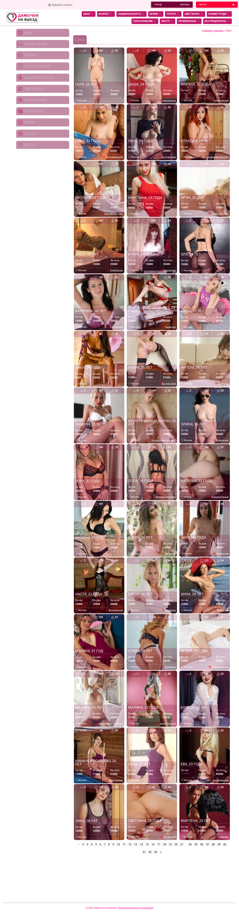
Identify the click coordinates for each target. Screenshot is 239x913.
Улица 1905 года (220, 213)
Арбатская (170, 553)
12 (129, 844)
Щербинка (170, 610)
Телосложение (145, 21)
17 (158, 844)
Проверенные (189, 21)
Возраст (106, 14)
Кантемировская (114, 157)
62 (150, 852)
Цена (88, 14)
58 (213, 844)
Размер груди (219, 14)
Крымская (170, 327)
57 (207, 844)
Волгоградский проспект (215, 157)
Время (156, 14)
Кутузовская (116, 327)
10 (118, 844)
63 (155, 852)
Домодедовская (220, 497)
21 (181, 844)
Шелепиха (223, 383)
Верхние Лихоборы (166, 497)
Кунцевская (169, 270)
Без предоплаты (217, 21)
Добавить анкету (60, 5)
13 (135, 844)
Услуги (173, 14)
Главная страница (212, 30)
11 (124, 844)
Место (167, 21)
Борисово (223, 837)
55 (195, 844)
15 (147, 844)
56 (201, 844)
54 (190, 844)
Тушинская (223, 610)
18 (164, 844)
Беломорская (116, 610)
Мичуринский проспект (163, 440)
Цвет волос (194, 14)
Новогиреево (116, 780)
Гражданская (169, 100)
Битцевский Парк (114, 213)
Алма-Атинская (168, 723)
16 (153, 844)
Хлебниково (116, 270)
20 (176, 844)
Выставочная (169, 157)
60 (224, 844)
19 (170, 844)
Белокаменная (221, 780)
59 (219, 844)
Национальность (131, 14)
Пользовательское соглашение (135, 907)
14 (141, 844)
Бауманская (222, 553)
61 (144, 852)
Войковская (222, 440)
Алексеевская (221, 100)
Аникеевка (170, 667)
